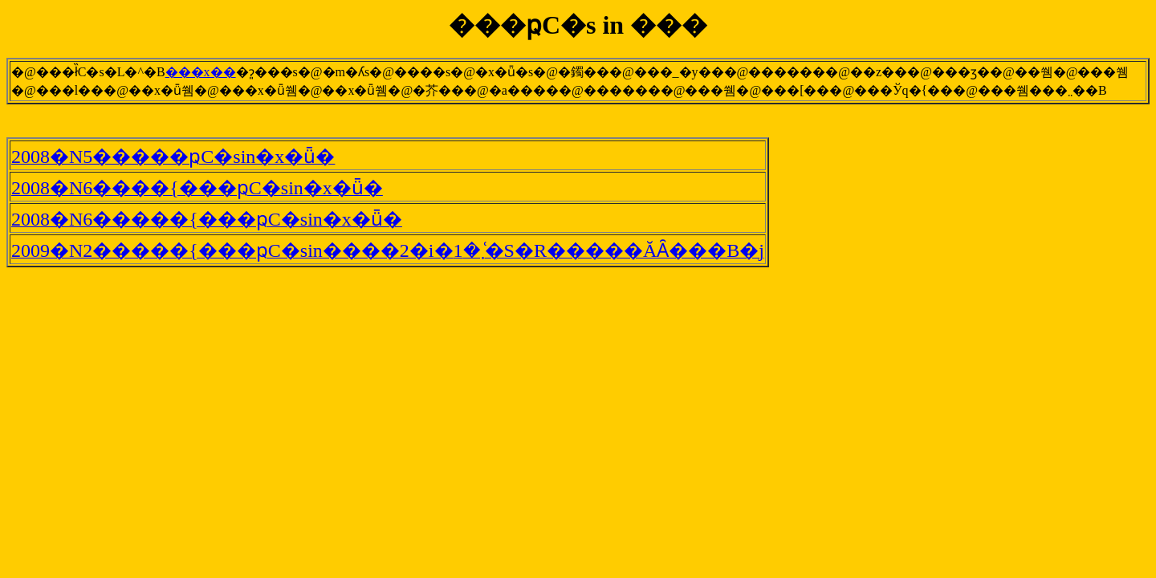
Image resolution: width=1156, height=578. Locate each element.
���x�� (200, 72)
